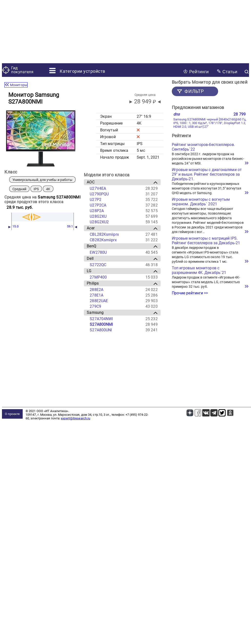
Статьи (227, 71)
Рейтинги (196, 71)
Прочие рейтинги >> (190, 293)
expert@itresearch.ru (75, 418)
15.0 (15, 226)
